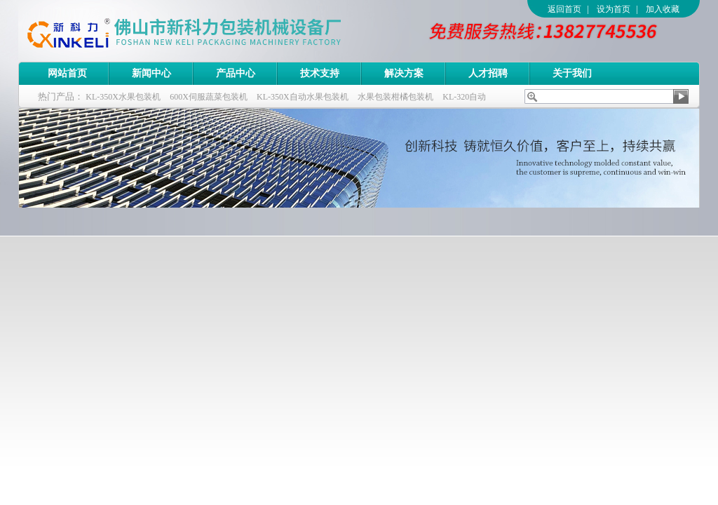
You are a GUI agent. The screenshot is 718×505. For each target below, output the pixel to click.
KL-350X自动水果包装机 (302, 97)
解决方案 (404, 73)
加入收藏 (662, 9)
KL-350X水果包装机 (123, 97)
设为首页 (613, 9)
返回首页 (564, 9)
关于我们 (572, 73)
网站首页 (67, 73)
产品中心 (235, 73)
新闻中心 (151, 73)
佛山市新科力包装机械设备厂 (211, 31)
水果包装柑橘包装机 (395, 97)
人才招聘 (488, 73)
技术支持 (319, 73)
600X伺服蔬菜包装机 (209, 97)
